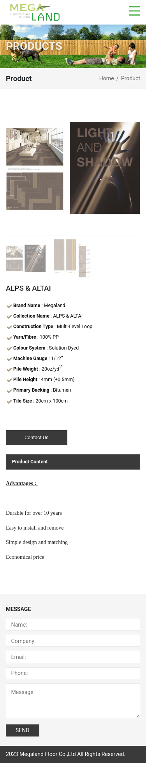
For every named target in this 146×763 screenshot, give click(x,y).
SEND (23, 730)
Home (106, 78)
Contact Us (36, 437)
